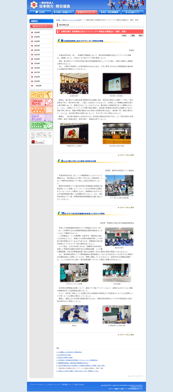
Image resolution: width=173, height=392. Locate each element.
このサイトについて (54, 384)
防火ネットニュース (86, 12)
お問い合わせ (79, 384)
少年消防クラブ (133, 12)
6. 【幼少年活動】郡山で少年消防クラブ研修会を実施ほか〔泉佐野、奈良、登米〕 (81, 365)
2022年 (37, 50)
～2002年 (37, 86)
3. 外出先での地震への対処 (65, 357)
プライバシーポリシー (38, 384)
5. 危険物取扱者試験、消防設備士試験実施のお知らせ (72, 363)
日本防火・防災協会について (63, 12)
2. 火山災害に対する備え (64, 355)
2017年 (37, 72)
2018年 (37, 68)
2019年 (37, 63)
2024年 (37, 41)
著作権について (67, 384)
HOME (40, 12)
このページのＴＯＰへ (137, 376)
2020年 (37, 59)
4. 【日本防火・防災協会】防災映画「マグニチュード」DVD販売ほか (77, 360)
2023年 (37, 46)
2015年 (37, 81)
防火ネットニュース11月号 (72, 20)
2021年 (37, 55)
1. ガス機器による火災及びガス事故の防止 (69, 352)
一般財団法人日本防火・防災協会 (52, 5)
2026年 (37, 32)
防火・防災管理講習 (109, 12)
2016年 (37, 77)
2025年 (37, 37)
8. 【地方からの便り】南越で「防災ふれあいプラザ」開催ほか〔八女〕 (78, 371)
